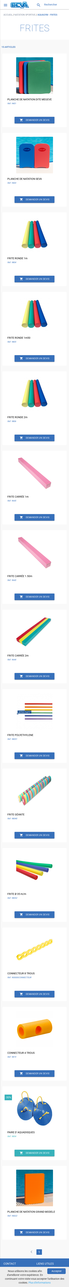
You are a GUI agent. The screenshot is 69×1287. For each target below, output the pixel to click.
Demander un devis (34, 120)
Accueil (8, 15)
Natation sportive (25, 15)
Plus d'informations (40, 1282)
